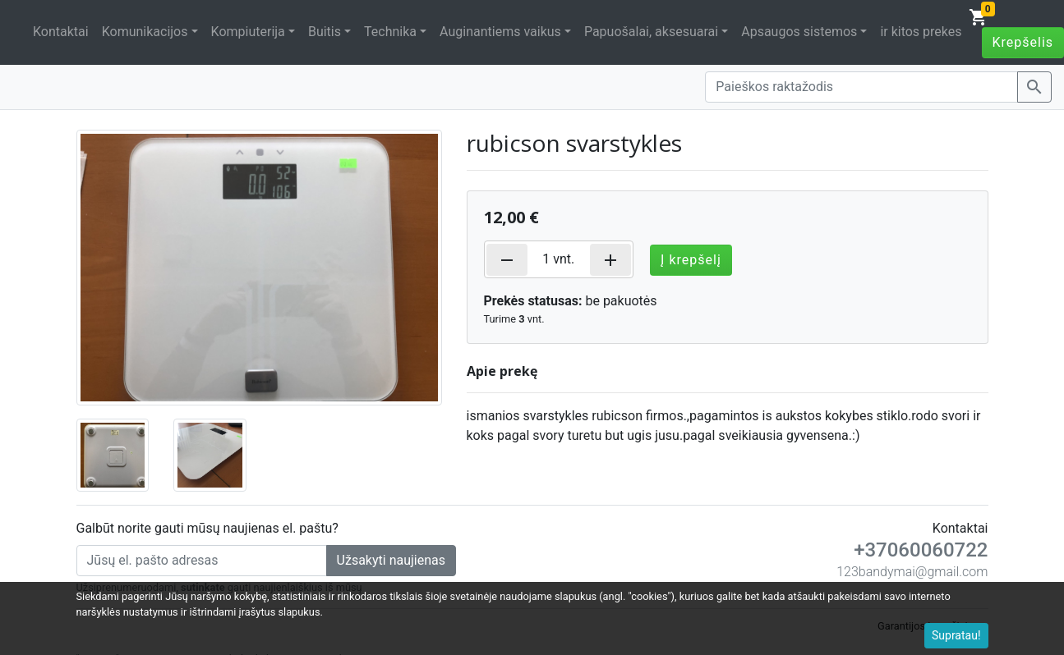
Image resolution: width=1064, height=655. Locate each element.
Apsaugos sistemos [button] (799, 31)
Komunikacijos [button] (145, 31)
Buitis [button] (324, 31)
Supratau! (956, 635)
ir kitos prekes (920, 31)
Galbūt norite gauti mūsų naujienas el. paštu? (207, 528)
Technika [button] (390, 31)
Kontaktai (61, 31)
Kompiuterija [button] (248, 31)
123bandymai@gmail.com (912, 571)
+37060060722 (921, 549)
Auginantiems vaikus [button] (500, 31)
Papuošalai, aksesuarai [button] (651, 31)
